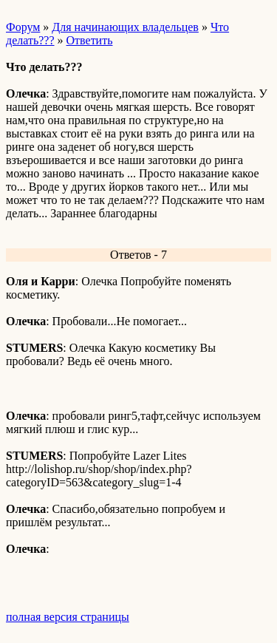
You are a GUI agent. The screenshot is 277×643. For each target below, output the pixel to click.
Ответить (89, 40)
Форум (23, 27)
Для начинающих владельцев (125, 27)
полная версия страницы (67, 616)
